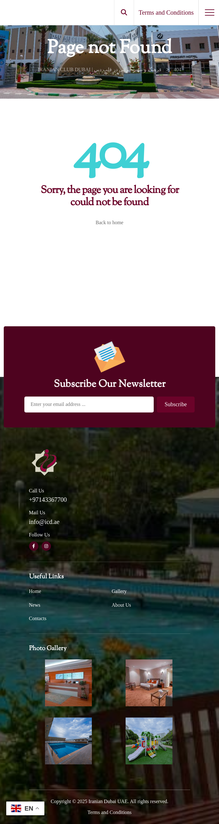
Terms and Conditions (109, 812)
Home (35, 591)
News (34, 605)
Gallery (119, 591)
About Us (121, 605)
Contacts (38, 618)
